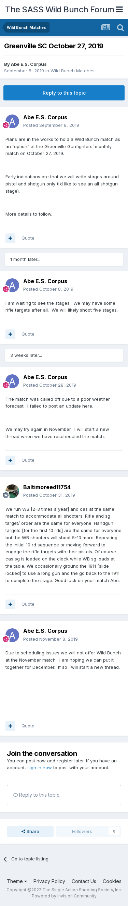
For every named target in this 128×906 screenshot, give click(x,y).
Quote (28, 238)
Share (30, 831)
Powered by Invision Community (64, 895)
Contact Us (84, 881)
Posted (51, 125)
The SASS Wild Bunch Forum (59, 9)
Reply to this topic (64, 93)
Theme (17, 881)
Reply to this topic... (37, 795)
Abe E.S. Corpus (29, 64)
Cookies (112, 881)
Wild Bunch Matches (73, 70)
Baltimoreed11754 (47, 487)
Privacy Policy (49, 881)
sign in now (39, 767)
